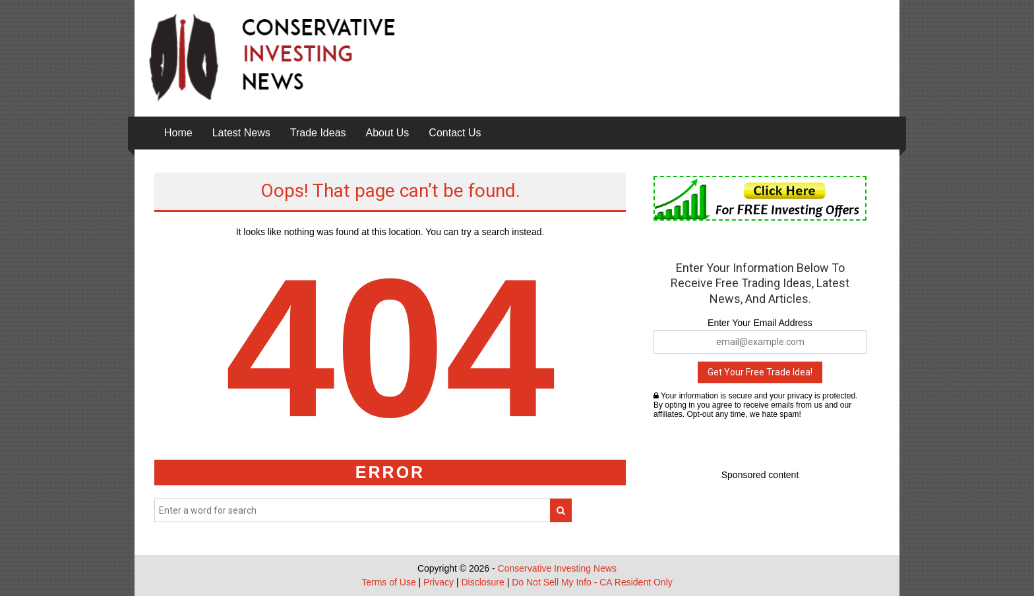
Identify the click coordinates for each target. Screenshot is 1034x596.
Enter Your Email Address (760, 322)
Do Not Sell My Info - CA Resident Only (592, 582)
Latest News (241, 132)
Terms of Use (388, 582)
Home (178, 132)
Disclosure (482, 582)
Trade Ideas (318, 132)
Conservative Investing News (557, 568)
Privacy (438, 582)
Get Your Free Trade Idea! (760, 372)
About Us (388, 132)
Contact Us (455, 132)
